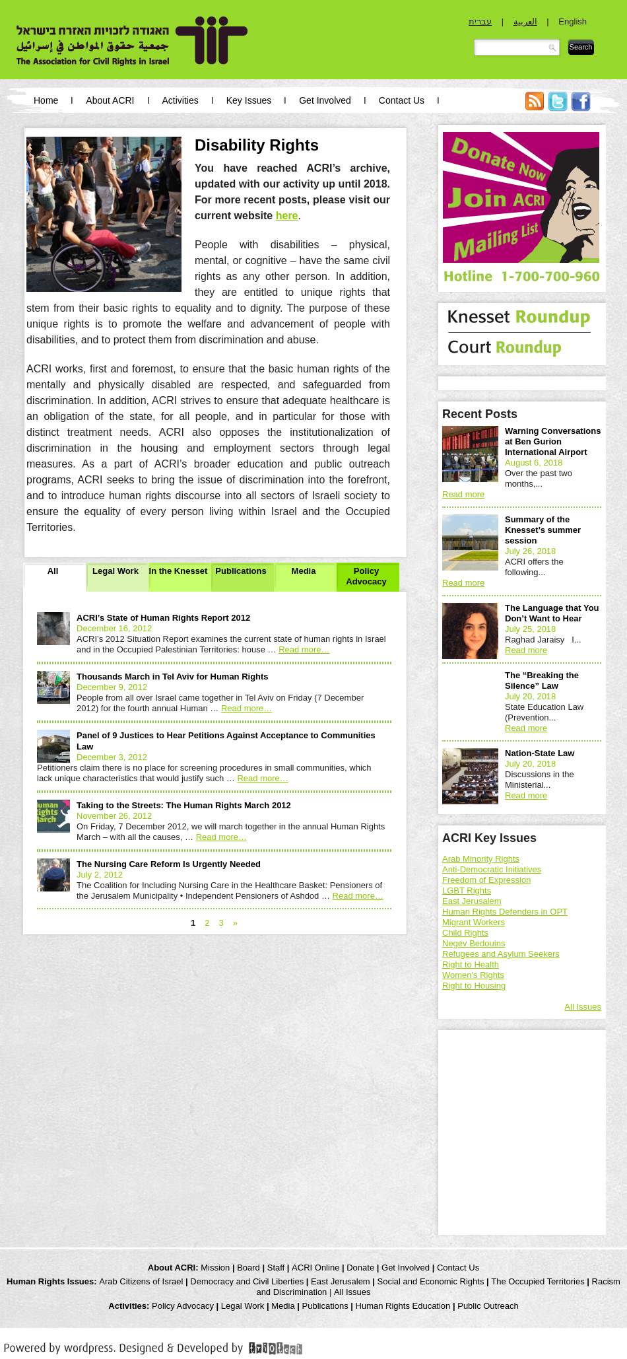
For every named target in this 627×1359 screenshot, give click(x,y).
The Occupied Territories (537, 1281)
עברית (480, 21)
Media (304, 571)
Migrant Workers (473, 922)
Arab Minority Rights (480, 859)
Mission (215, 1267)
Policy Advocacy (366, 576)
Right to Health (470, 964)
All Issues (582, 1007)
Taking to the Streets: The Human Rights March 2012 (184, 805)
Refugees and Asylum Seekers (501, 954)
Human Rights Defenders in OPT (505, 912)
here (287, 215)
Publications (240, 571)
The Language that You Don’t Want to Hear (552, 613)
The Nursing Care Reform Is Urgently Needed (169, 864)
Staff (276, 1267)
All (53, 571)
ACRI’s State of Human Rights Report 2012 (163, 618)
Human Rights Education (403, 1306)
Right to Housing (474, 986)
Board (248, 1267)
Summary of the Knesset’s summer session (543, 529)
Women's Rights (473, 975)
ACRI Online (315, 1267)
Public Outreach (488, 1306)
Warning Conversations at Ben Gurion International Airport (553, 441)
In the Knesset (178, 571)
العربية (525, 21)
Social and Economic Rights (431, 1281)
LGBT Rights (466, 890)
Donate (360, 1267)
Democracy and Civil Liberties (247, 1281)
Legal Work (115, 571)
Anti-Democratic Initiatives (491, 869)
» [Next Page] (235, 923)
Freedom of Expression (486, 880)
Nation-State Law (539, 753)
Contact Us (401, 100)
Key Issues (248, 100)
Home (46, 100)
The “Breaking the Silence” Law (542, 680)
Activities (180, 100)
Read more (304, 649)
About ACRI (110, 100)
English (572, 21)
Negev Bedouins (473, 943)
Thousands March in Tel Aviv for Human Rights (173, 676)
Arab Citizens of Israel (141, 1281)
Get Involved (325, 100)
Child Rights (465, 933)
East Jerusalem (472, 901)
